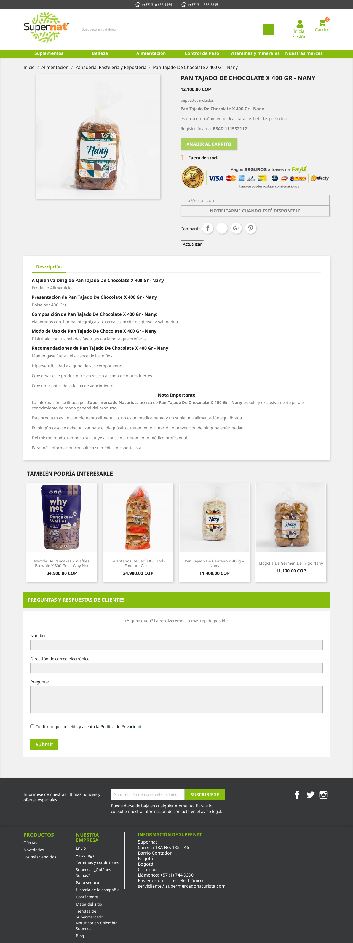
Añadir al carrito (208, 144)
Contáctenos (87, 896)
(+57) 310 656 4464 (153, 4)
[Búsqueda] (176, 29)
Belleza (100, 53)
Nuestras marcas (304, 53)
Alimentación (151, 53)
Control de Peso (202, 53)
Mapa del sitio (89, 904)
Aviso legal (86, 855)
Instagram (323, 794)
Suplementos (48, 53)
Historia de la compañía (98, 889)
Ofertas (30, 842)
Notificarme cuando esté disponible (255, 211)
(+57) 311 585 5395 (199, 4)
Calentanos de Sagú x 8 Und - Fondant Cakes (138, 563)
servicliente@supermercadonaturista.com (182, 886)
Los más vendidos (39, 857)
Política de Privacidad (121, 726)
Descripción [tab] (49, 267)
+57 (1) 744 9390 (177, 875)
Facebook (297, 794)
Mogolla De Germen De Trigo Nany (291, 563)
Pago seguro (87, 882)
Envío (81, 848)
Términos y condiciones (97, 862)
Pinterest (250, 228)
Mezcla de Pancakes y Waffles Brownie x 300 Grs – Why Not (61, 563)
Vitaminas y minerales (254, 53)
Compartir (207, 228)
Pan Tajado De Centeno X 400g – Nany (214, 563)
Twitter (310, 794)
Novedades (33, 849)
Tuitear (222, 228)
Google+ (236, 228)
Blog (80, 935)
